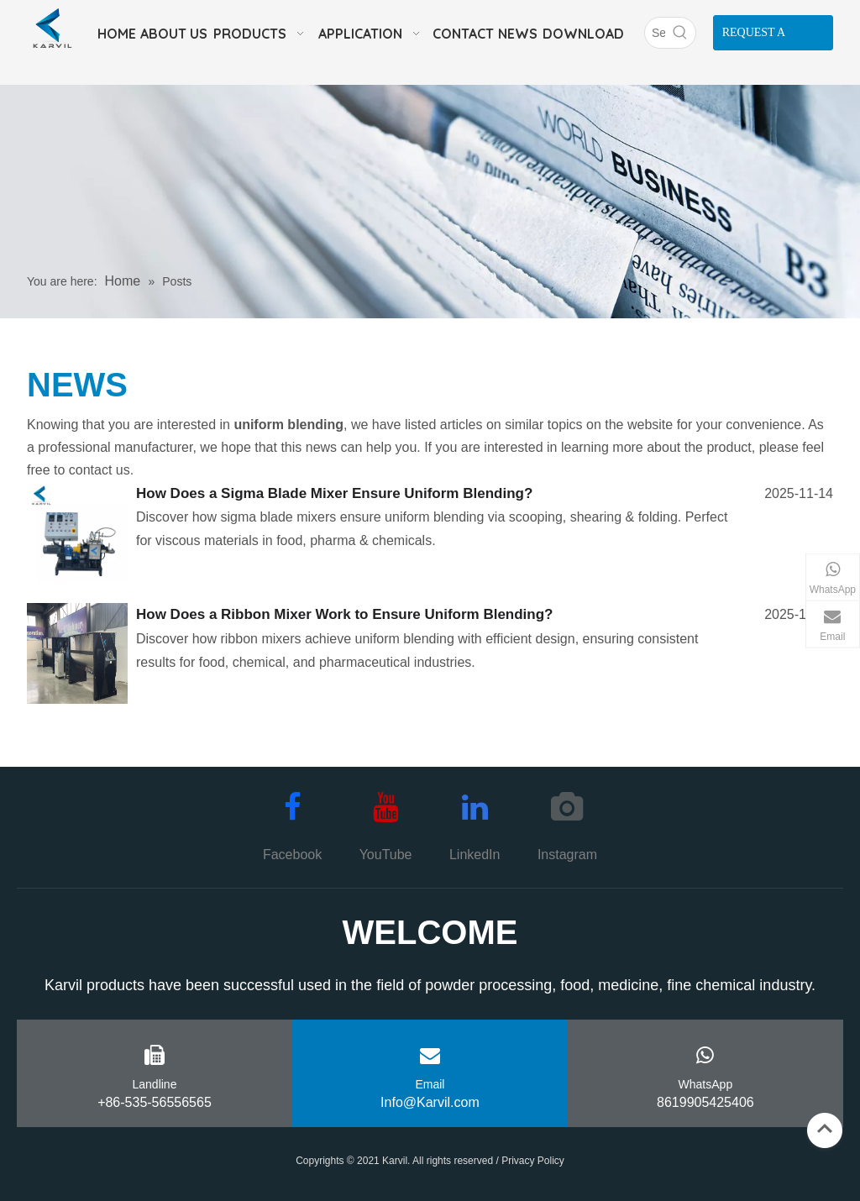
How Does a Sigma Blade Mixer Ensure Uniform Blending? (334, 493)
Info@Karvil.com (430, 1102)
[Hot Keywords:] (680, 33)
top (825, 1129)
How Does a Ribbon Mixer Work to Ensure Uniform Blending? (344, 614)
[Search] (655, 33)
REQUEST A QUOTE (754, 38)
